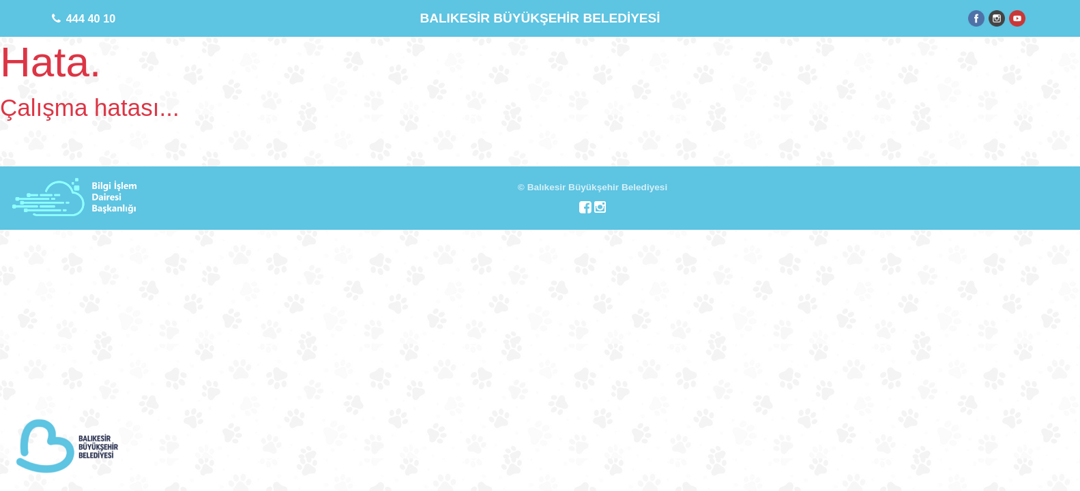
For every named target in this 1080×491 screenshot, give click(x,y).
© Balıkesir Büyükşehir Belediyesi (592, 187)
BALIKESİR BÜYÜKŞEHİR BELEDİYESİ (540, 18)
